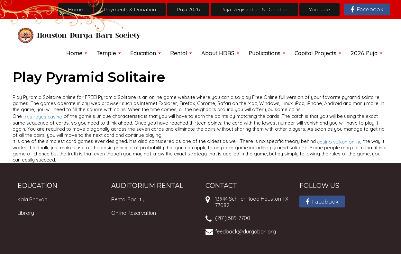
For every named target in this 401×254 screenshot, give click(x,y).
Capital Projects (315, 53)
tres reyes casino (42, 117)
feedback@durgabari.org (245, 231)
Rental (178, 53)
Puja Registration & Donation (254, 9)
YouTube (319, 9)
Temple (106, 53)
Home (75, 9)
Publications (264, 53)
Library (25, 213)
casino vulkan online (339, 141)
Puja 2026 (188, 9)
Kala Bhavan (32, 199)
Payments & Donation (130, 9)
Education (143, 53)
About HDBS (217, 53)
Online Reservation (133, 213)
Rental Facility (127, 199)
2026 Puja (364, 53)
